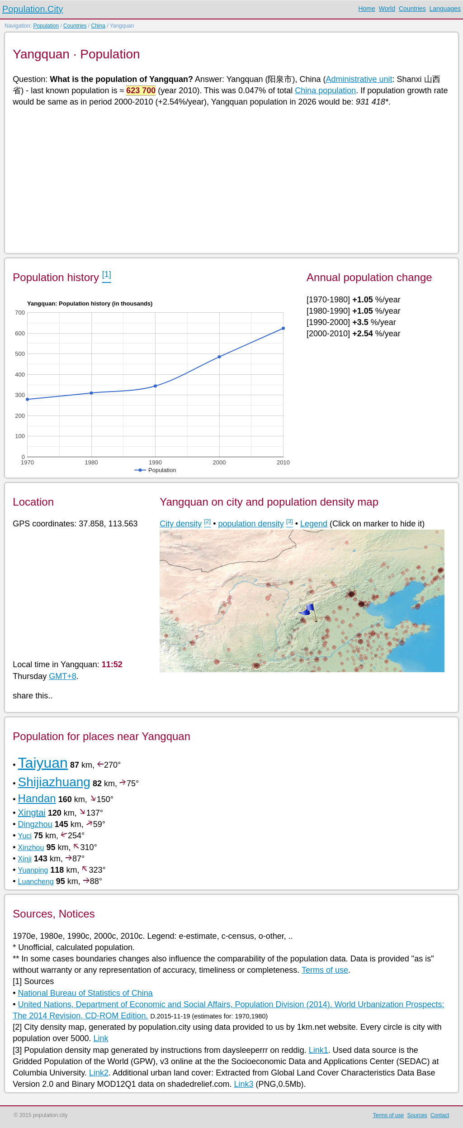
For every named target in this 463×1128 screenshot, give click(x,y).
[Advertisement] (231, 179)
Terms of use (325, 970)
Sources (417, 1115)
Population (46, 26)
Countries (412, 8)
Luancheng (36, 881)
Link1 (318, 1050)
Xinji (25, 859)
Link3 (244, 1084)
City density (181, 523)
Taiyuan (43, 763)
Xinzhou (31, 847)
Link (100, 1038)
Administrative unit (359, 79)
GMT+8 (62, 676)
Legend (313, 523)
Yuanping (33, 870)
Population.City (32, 9)
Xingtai (32, 812)
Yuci (25, 836)
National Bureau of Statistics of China (85, 993)
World (387, 8)
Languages (445, 8)
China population (325, 90)
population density (251, 523)
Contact (439, 1115)
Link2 (99, 1072)
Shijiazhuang (54, 782)
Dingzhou (35, 824)
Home (366, 8)
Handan (37, 798)
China (98, 26)
